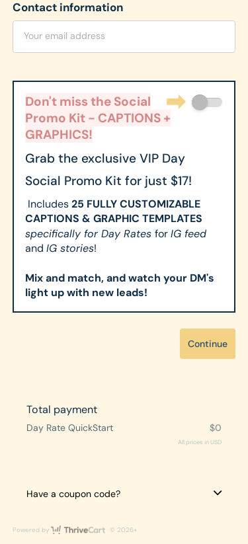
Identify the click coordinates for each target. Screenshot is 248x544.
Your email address (64, 36)
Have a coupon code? (73, 494)
